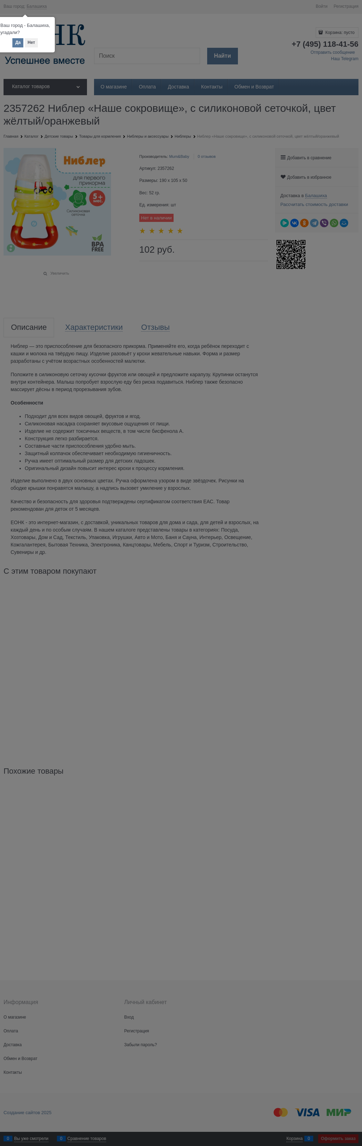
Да (18, 42)
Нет (31, 42)
